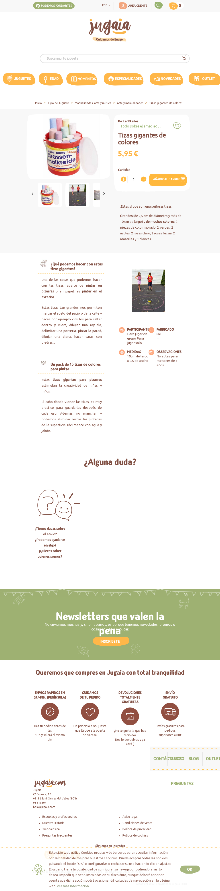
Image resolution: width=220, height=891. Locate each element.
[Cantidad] (134, 179)
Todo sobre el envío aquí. (140, 126)
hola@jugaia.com (44, 806)
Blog (194, 759)
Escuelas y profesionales (59, 816)
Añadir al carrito (169, 179)
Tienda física (51, 829)
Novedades (171, 78)
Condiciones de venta (137, 823)
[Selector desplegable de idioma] (107, 5)
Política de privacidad (136, 829)
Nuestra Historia (53, 823)
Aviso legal (130, 816)
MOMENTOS (86, 78)
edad (54, 78)
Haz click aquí (110, 569)
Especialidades (128, 78)
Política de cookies (135, 835)
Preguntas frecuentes (57, 835)
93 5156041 (40, 802)
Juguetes (22, 78)
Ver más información (73, 886)
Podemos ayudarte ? (56, 5)
